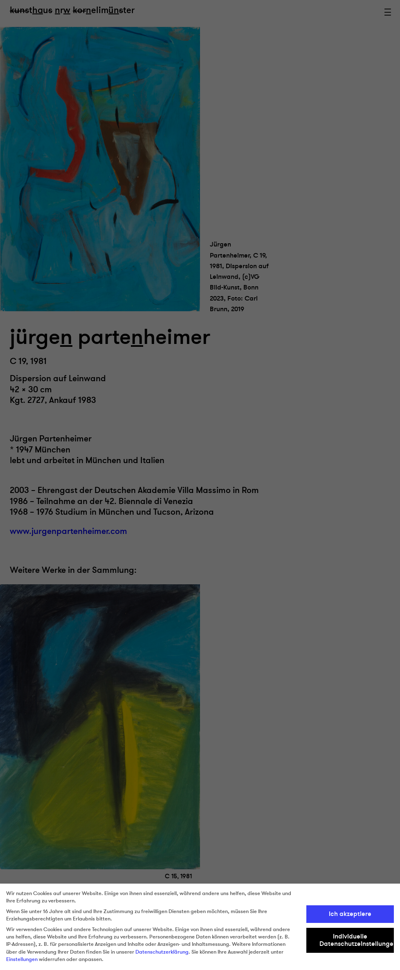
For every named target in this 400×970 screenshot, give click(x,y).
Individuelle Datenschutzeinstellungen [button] (356, 940)
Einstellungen (22, 959)
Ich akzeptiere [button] (350, 913)
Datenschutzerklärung (162, 952)
